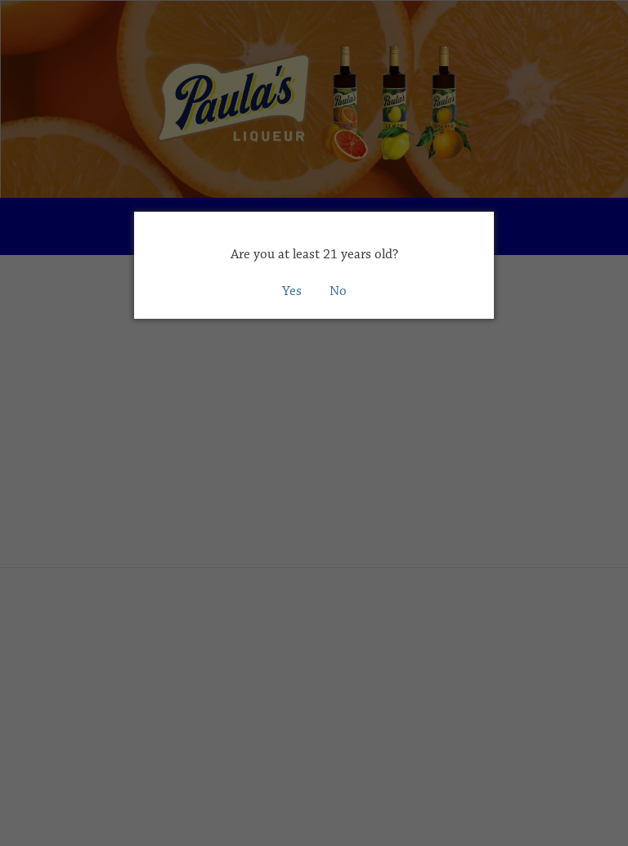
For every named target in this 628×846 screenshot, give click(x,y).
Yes (292, 291)
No (338, 291)
